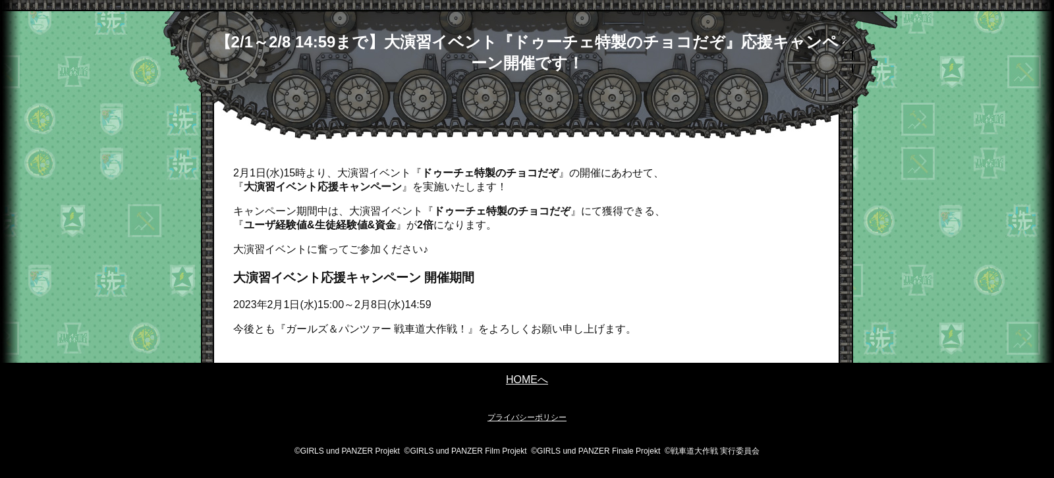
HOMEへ (527, 379)
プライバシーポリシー (527, 417)
